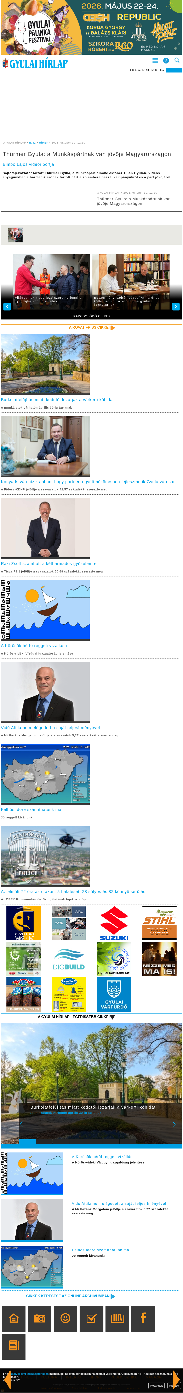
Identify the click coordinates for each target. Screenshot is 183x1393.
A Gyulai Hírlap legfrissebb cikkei (73, 1017)
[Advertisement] (91, 104)
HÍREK (43, 142)
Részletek (156, 1385)
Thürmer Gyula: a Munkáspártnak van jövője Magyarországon (134, 201)
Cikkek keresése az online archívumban (67, 1296)
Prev (25, 1128)
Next (176, 1128)
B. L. (33, 142)
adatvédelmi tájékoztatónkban (29, 1373)
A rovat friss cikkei (89, 327)
